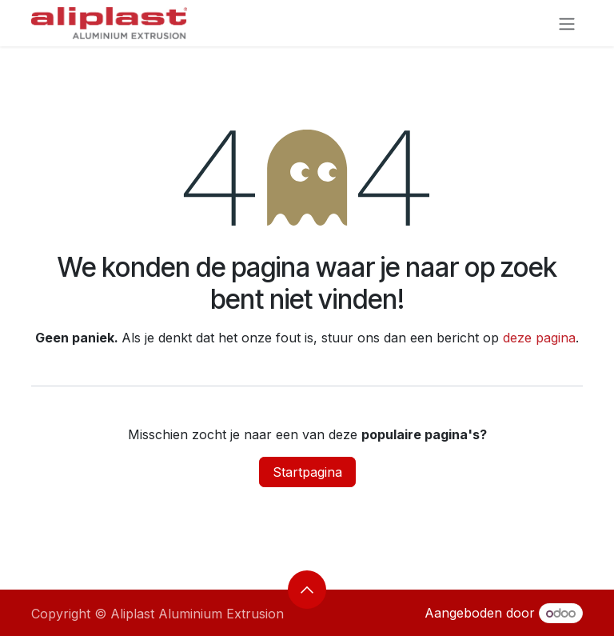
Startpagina (307, 472)
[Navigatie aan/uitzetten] (567, 23)
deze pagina (539, 338)
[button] (307, 589)
